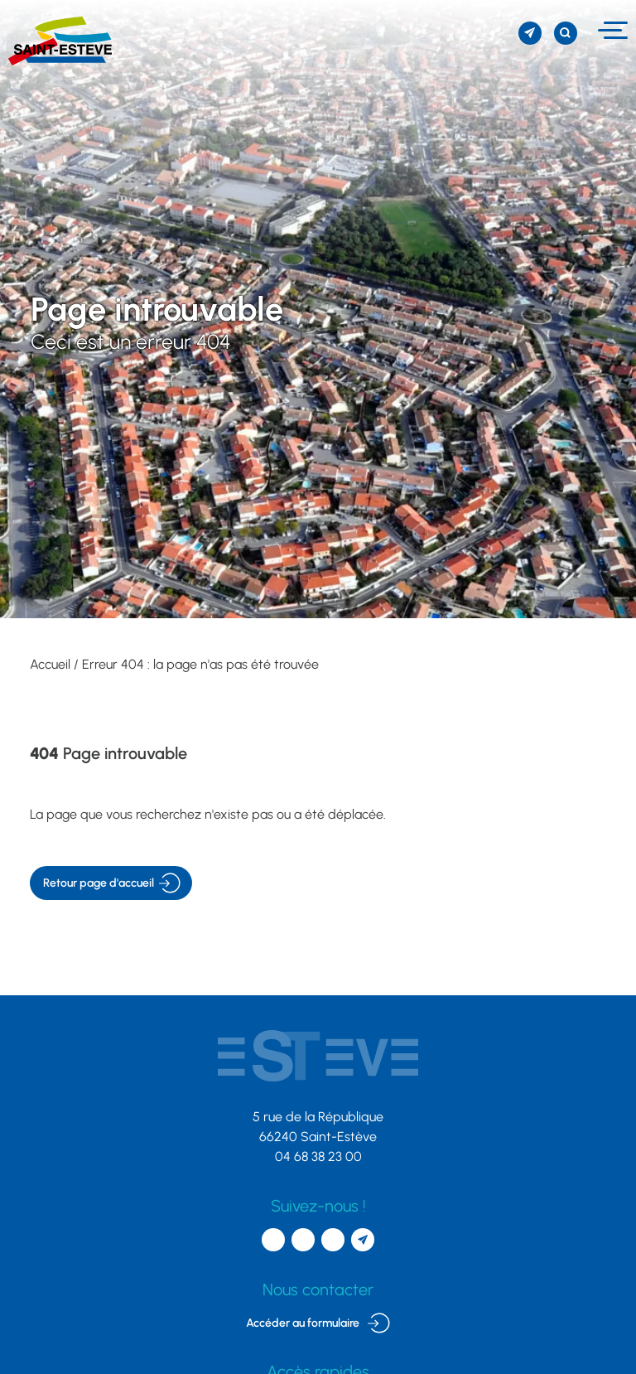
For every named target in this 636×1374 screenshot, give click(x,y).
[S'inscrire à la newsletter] (530, 33)
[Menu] (611, 30)
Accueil (50, 664)
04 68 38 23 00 (318, 1156)
